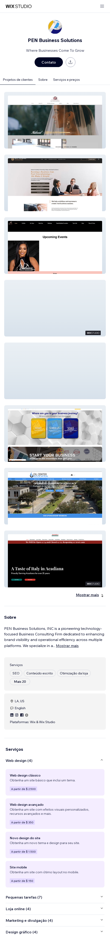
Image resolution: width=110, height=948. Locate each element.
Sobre (43, 80)
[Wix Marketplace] (19, 6)
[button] (55, 120)
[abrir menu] (102, 6)
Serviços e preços (66, 80)
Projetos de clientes (18, 80)
